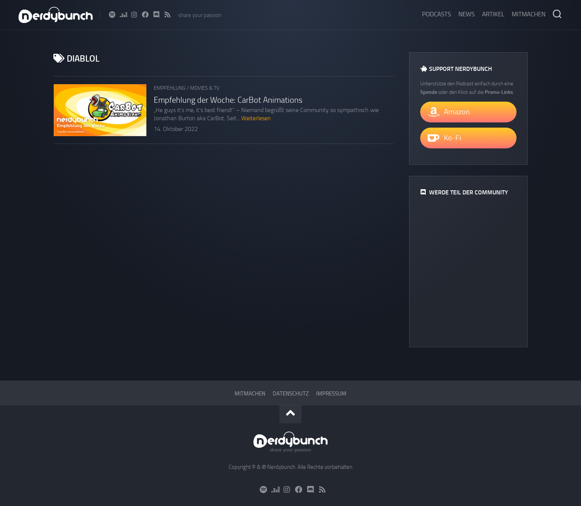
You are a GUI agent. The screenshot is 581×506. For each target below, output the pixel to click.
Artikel (493, 14)
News (466, 14)
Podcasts (436, 14)
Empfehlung (170, 88)
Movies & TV (204, 88)
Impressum (331, 393)
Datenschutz (291, 393)
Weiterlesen (256, 118)
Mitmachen (528, 14)
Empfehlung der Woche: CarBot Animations (228, 100)
